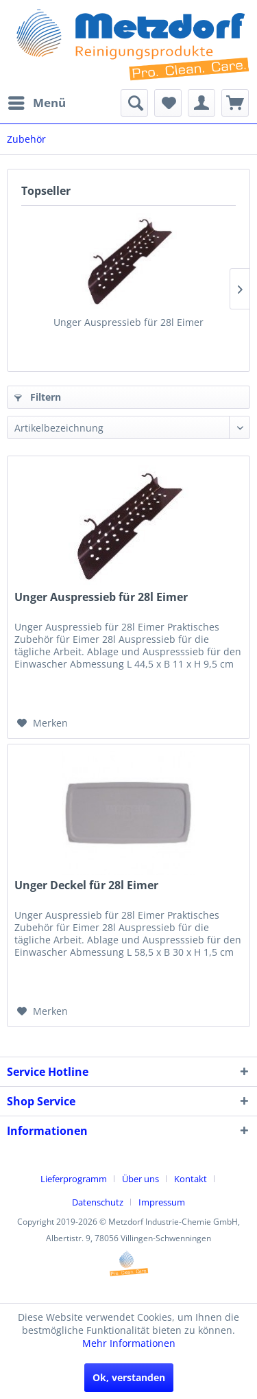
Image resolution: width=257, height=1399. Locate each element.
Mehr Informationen (128, 1343)
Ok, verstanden (129, 1377)
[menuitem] (36, 103)
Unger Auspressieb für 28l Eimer (128, 322)
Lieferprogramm (73, 1179)
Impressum (161, 1202)
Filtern (37, 396)
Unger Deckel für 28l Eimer (86, 885)
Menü (37, 101)
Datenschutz (97, 1202)
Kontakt (190, 1179)
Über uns (140, 1179)
